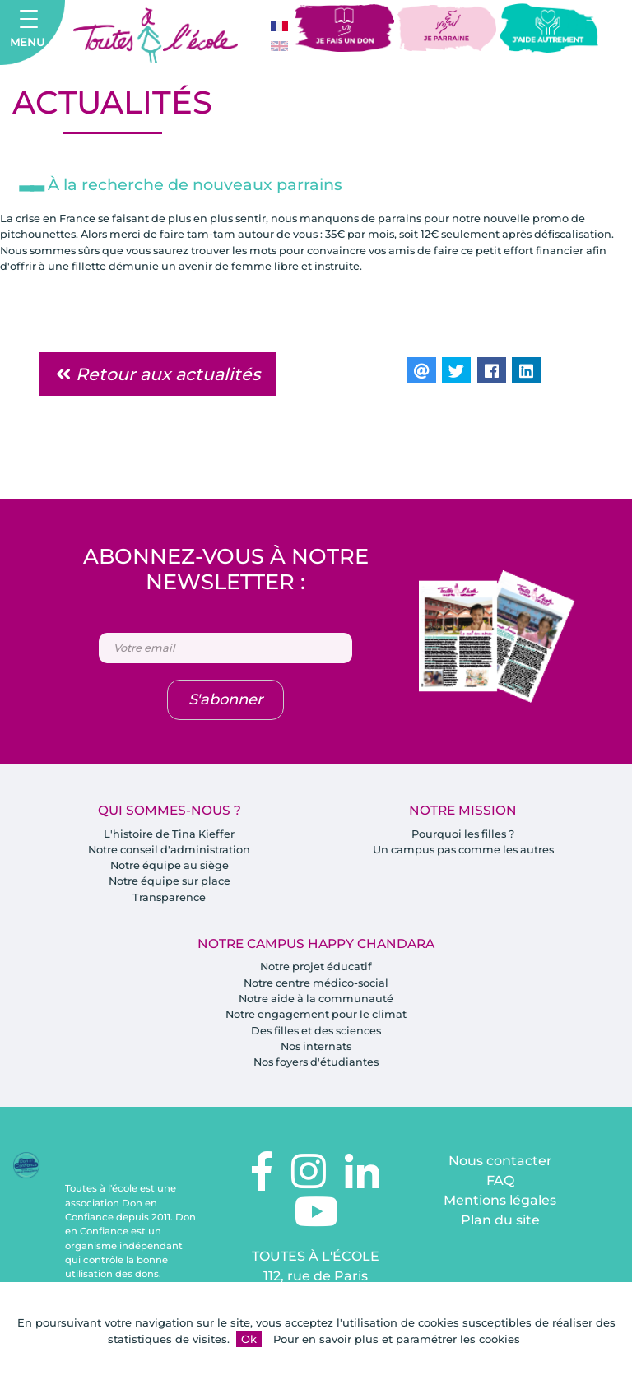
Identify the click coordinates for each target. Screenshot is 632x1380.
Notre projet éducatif (316, 970)
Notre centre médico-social (316, 986)
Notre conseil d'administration (169, 851)
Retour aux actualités (158, 375)
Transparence (169, 900)
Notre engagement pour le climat (316, 1018)
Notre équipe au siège (169, 868)
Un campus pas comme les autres (463, 851)
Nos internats (316, 1050)
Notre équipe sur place (169, 883)
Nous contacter (500, 1166)
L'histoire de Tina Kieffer (169, 836)
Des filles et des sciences (316, 1034)
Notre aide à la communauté (316, 1002)
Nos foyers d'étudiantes (316, 1066)
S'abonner (225, 702)
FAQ (500, 1186)
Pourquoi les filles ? (463, 836)
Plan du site (500, 1226)
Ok (249, 1338)
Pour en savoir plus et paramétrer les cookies (396, 1338)
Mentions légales (500, 1206)
